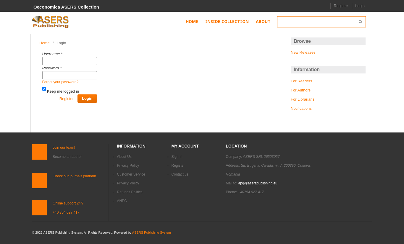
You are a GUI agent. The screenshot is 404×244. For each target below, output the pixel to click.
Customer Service (131, 174)
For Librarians (302, 99)
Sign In (177, 157)
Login (360, 6)
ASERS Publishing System (151, 232)
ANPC (122, 201)
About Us (124, 157)
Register (341, 6)
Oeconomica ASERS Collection (66, 6)
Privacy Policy (128, 165)
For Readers (301, 81)
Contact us (180, 174)
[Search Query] (321, 21)
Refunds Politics (130, 192)
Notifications (301, 108)
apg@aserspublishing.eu (257, 183)
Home (44, 43)
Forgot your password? (60, 82)
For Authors (301, 90)
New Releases (303, 52)
